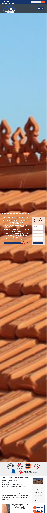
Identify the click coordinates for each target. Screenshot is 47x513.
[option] (23, 256)
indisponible (5, 1)
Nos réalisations (12, 243)
